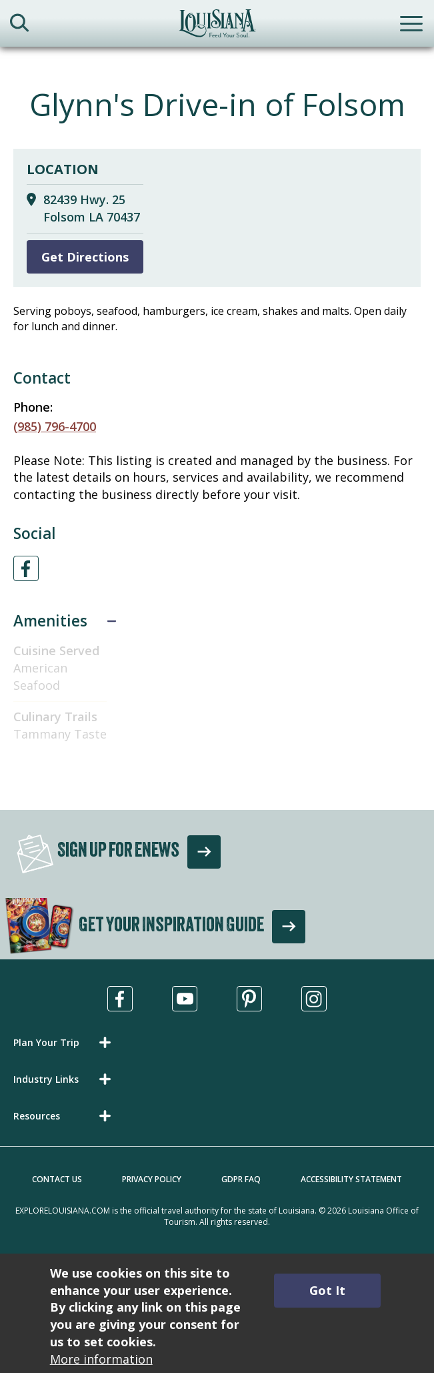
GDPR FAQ (241, 1179)
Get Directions (85, 257)
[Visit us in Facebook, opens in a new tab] (120, 998)
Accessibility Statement (351, 1179)
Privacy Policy (151, 1179)
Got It (327, 1290)
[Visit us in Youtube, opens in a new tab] (184, 998)
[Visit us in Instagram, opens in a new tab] (314, 998)
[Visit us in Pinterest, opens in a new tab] (249, 998)
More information (101, 1359)
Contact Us (57, 1179)
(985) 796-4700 (54, 426)
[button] (64, 1042)
